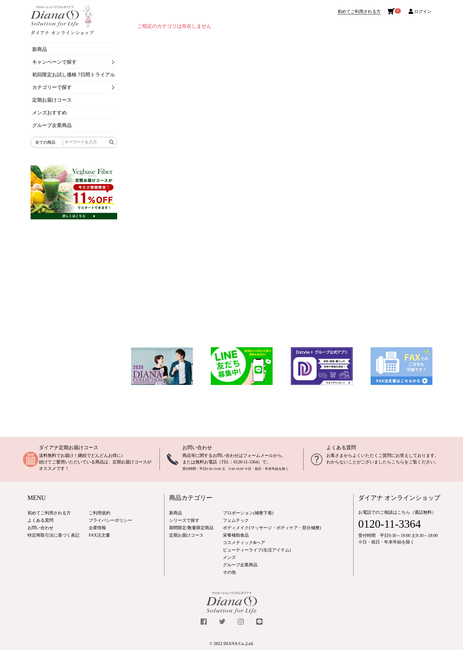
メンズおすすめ (49, 112)
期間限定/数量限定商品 (191, 527)
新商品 (39, 49)
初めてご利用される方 (359, 11)
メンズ (229, 557)
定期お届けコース (52, 100)
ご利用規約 (99, 513)
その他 (229, 572)
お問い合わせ (197, 447)
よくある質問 (341, 447)
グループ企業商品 (52, 125)
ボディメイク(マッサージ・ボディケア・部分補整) (272, 527)
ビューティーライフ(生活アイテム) (257, 550)
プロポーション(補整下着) (248, 513)
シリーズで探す (184, 520)
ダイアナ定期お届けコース (68, 447)
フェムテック (236, 520)
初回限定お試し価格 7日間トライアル (73, 74)
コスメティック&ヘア (244, 542)
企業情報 (97, 527)
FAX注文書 (99, 535)
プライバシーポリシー (110, 520)
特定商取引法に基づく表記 (53, 535)
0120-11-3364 (245, 462)
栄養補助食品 (236, 535)
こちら (397, 462)
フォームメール (258, 455)
